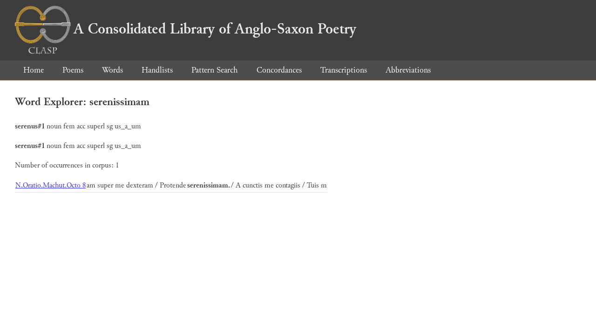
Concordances (279, 70)
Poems (72, 70)
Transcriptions (343, 70)
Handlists (157, 70)
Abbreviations (408, 70)
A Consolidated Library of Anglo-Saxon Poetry (185, 29)
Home (33, 70)
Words (112, 70)
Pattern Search (214, 70)
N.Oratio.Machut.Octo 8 (50, 185)
